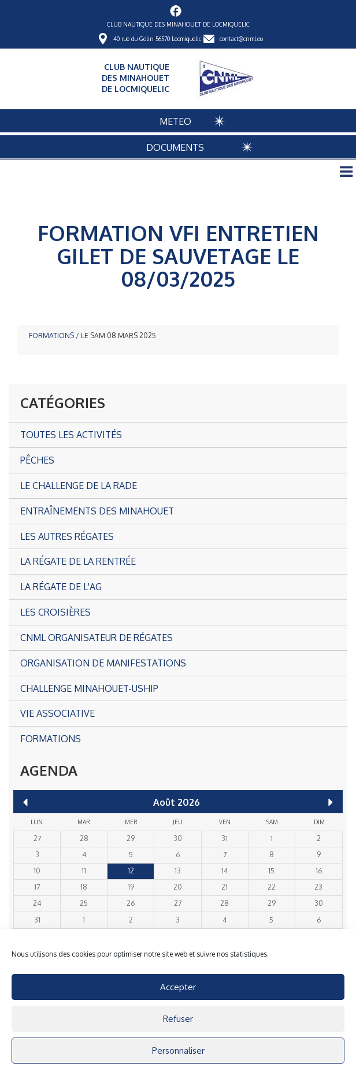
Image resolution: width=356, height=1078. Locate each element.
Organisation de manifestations (103, 663)
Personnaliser (178, 1050)
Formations (51, 335)
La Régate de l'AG (61, 586)
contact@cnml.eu (241, 38)
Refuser (178, 1018)
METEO (175, 121)
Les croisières (55, 612)
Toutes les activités (71, 434)
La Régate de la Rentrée (78, 561)
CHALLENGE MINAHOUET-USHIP (89, 688)
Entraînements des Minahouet (97, 511)
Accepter (178, 986)
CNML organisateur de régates (96, 637)
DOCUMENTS (175, 147)
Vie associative (57, 713)
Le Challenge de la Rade (78, 485)
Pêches (37, 460)
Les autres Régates (67, 536)
